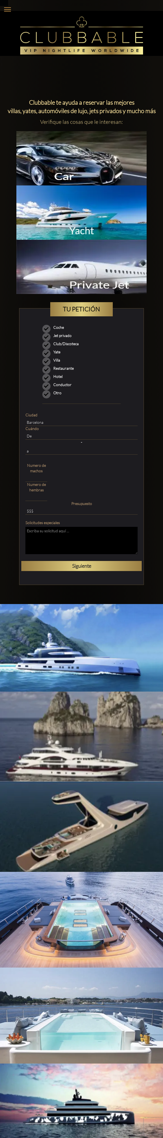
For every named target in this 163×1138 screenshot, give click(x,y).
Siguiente (81, 566)
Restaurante (59, 368)
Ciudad (31, 415)
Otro (49, 393)
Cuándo (32, 428)
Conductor (58, 385)
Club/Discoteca (62, 344)
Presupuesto (81, 503)
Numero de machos (36, 468)
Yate (53, 352)
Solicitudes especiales (42, 522)
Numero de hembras (36, 487)
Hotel (54, 376)
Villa (53, 360)
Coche (54, 327)
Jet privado (58, 335)
